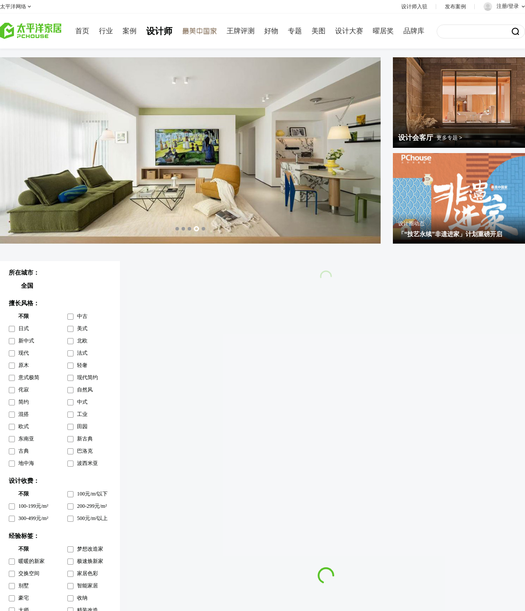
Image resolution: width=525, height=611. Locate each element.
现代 (23, 353)
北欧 (82, 341)
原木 (23, 365)
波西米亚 (87, 463)
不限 (23, 316)
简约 (23, 402)
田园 (82, 426)
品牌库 (413, 31)
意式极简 (28, 377)
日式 (23, 328)
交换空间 (28, 573)
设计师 (159, 31)
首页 (82, 31)
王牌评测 (241, 31)
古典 (23, 451)
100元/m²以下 (92, 494)
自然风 (85, 390)
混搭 (23, 414)
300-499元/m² (33, 518)
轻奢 (82, 365)
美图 (319, 31)
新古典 (85, 439)
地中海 (26, 463)
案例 (129, 31)
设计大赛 (349, 31)
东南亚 (26, 439)
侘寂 (23, 390)
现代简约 (87, 377)
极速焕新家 (90, 561)
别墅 (23, 586)
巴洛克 (85, 451)
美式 (82, 328)
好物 (271, 31)
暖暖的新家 (31, 561)
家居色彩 (87, 573)
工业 (82, 414)
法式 (82, 353)
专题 (295, 31)
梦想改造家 (90, 549)
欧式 (23, 426)
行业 (106, 31)
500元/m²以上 (92, 518)
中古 (82, 316)
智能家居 (87, 586)
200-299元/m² (92, 506)
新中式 (26, 341)
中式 (82, 402)
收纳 (82, 598)
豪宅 (23, 598)
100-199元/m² (33, 506)
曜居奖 (383, 31)
